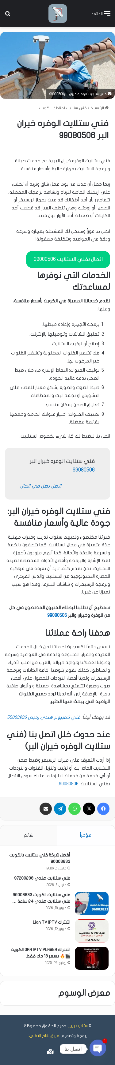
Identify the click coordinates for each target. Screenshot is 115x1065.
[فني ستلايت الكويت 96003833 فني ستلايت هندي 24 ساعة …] (92, 903)
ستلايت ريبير (78, 1026)
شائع (28, 835)
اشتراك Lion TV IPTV (51, 922)
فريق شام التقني (44, 1036)
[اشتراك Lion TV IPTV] (92, 930)
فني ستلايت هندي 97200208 (42, 878)
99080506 (84, 470)
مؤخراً (85, 835)
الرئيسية (99, 108)
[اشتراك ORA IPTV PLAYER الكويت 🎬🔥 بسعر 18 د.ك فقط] (92, 958)
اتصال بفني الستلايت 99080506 (68, 259)
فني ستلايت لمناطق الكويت (63, 108)
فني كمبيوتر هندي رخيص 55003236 (43, 717)
